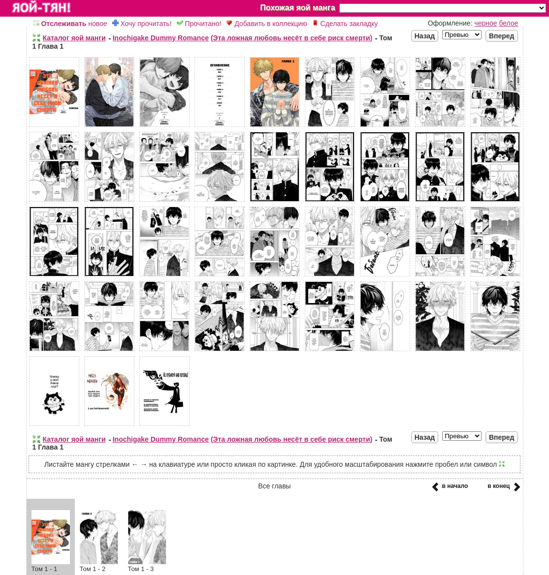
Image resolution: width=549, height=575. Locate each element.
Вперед (502, 36)
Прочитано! (199, 24)
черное (485, 23)
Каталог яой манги (74, 38)
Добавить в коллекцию (266, 24)
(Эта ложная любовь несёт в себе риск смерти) (291, 38)
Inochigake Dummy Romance (161, 38)
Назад (425, 36)
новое (70, 24)
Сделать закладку (345, 24)
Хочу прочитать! (142, 24)
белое (508, 23)
